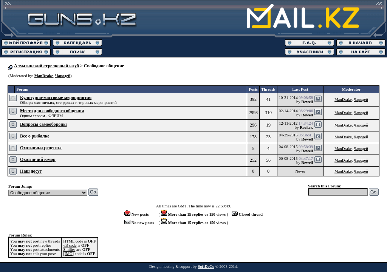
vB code (69, 245)
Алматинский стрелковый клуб (46, 65)
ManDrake (43, 76)
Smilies (69, 249)
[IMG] (68, 254)
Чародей (62, 76)
